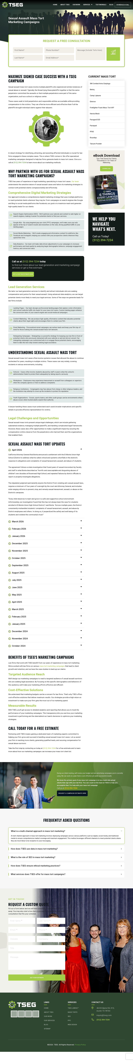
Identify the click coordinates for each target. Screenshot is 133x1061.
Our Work (75, 4)
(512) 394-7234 (19, 163)
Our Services (49, 1030)
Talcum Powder (96, 144)
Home (54, 4)
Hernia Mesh (95, 114)
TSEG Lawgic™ (73, 1017)
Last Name (44, 922)
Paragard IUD (95, 120)
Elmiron (93, 102)
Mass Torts (72, 1021)
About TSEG (63, 4)
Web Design (72, 1034)
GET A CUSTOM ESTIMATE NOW (28, 275)
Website (14, 941)
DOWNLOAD (106, 169)
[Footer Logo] (24, 1014)
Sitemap (47, 1038)
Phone (43, 931)
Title (12, 950)
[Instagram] (21, 1023)
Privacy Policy (80, 1054)
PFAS (92, 132)
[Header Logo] (13, 5)
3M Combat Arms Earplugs (100, 84)
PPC (69, 1030)
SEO (69, 1025)
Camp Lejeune (95, 96)
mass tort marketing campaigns (52, 668)
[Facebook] (14, 1023)
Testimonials (99, 4)
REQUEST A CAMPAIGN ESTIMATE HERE (77, 795)
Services (86, 4)
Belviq (92, 90)
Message (14, 959)
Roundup (93, 138)
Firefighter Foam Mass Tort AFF (102, 108)
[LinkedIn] (28, 1023)
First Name (16, 922)
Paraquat (93, 126)
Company (43, 941)
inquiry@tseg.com (104, 1024)
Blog (110, 4)
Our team (75, 181)
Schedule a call (121, 5)
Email (13, 931)
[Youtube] (36, 1023)
